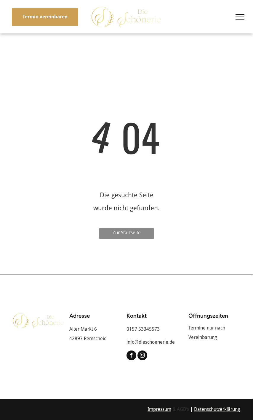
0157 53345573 (143, 329)
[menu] (240, 17)
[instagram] (142, 356)
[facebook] (131, 356)
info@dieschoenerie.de (150, 342)
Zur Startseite (127, 232)
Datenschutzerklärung (217, 409)
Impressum (159, 409)
